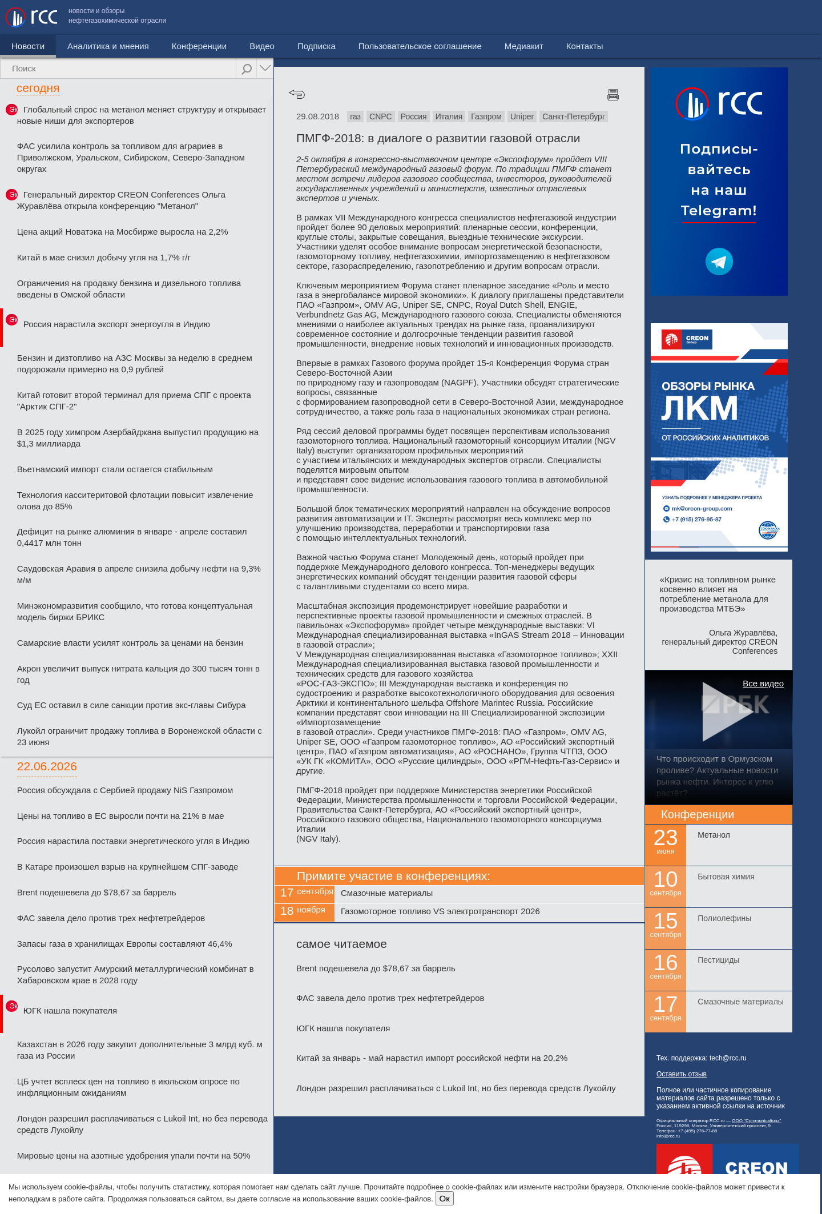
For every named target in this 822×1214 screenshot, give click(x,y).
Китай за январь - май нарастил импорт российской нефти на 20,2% (431, 1058)
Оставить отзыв (681, 1074)
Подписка (316, 46)
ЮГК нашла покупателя (70, 1010)
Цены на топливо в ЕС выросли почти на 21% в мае (120, 816)
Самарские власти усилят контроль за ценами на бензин (130, 643)
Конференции (199, 46)
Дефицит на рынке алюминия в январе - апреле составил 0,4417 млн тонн (132, 537)
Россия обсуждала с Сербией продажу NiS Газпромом (125, 790)
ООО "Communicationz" (756, 1120)
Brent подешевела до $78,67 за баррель (96, 892)
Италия (449, 116)
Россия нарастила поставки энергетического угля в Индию (133, 841)
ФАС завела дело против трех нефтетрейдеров (111, 918)
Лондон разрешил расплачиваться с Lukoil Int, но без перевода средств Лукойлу (142, 1124)
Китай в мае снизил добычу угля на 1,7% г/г (104, 257)
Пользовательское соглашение (627, 17)
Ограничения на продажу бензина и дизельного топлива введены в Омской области (129, 288)
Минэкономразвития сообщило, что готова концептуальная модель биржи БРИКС (135, 611)
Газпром (486, 116)
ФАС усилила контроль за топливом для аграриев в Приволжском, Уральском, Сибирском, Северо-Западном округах (131, 157)
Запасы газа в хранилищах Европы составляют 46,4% (124, 943)
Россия (414, 116)
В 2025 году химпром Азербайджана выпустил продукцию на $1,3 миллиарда (138, 437)
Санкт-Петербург (573, 116)
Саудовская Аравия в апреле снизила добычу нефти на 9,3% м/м (139, 574)
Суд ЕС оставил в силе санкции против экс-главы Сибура (131, 705)
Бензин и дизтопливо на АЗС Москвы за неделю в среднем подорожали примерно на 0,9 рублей (134, 363)
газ (355, 116)
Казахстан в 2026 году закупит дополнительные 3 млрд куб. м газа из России (140, 1049)
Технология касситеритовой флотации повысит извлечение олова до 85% (135, 500)
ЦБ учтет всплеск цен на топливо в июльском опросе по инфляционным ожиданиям (128, 1087)
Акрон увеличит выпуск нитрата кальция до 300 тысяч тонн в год (138, 674)
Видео (262, 46)
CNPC (380, 116)
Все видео (763, 683)
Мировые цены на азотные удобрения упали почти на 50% (134, 1155)
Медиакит (731, 17)
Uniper (522, 116)
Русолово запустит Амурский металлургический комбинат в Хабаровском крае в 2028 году (135, 974)
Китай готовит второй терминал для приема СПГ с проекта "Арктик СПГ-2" (134, 400)
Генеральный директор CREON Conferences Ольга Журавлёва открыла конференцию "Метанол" (121, 200)
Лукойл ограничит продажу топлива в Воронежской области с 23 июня (139, 736)
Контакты (792, 17)
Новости (28, 46)
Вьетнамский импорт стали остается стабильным (115, 469)
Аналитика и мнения (108, 46)
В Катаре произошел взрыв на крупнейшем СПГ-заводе (128, 866)
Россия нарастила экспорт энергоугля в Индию (116, 324)
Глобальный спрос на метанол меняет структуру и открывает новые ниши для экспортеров (141, 115)
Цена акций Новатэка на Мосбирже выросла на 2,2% (122, 231)
